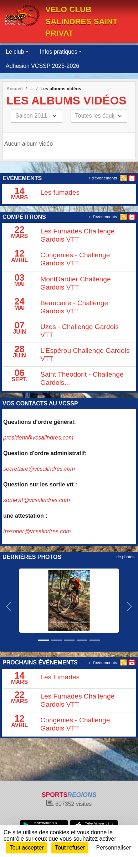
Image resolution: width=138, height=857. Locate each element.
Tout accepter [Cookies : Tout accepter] (27, 848)
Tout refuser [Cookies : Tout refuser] (70, 848)
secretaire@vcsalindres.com (39, 469)
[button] (8, 606)
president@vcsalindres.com (38, 438)
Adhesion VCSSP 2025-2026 (42, 66)
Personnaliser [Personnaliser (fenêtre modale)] (113, 848)
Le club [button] (15, 52)
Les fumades (60, 192)
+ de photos (123, 557)
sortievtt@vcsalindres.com (36, 500)
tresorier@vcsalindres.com (37, 531)
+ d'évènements (102, 178)
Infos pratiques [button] (58, 52)
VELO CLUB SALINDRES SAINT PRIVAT (81, 21)
